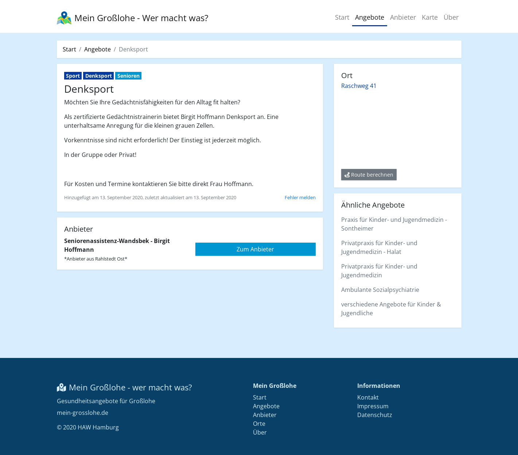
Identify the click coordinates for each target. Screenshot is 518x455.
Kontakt (368, 397)
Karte (430, 17)
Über (451, 17)
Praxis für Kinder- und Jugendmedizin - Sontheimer (394, 224)
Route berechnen (368, 174)
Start (342, 17)
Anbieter (403, 17)
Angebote (369, 17)
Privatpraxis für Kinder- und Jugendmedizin (379, 270)
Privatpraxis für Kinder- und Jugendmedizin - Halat (379, 247)
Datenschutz (374, 415)
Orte (259, 424)
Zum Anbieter (255, 249)
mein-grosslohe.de (82, 413)
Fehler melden (300, 197)
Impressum (373, 406)
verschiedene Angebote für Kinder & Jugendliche (391, 308)
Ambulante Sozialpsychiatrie (380, 290)
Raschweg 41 (359, 86)
